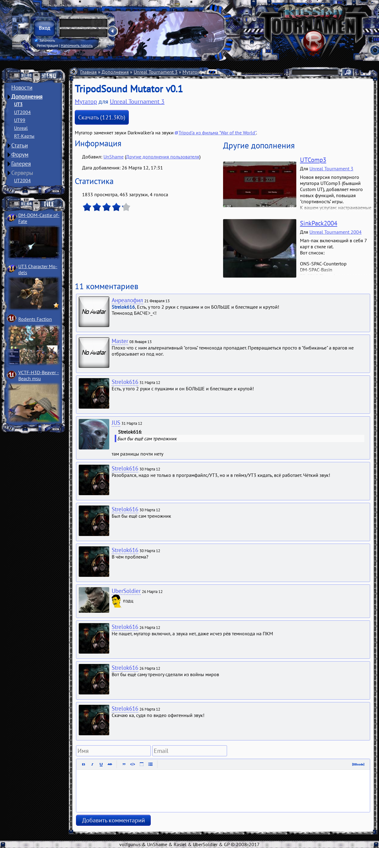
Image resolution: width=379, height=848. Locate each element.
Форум (19, 154)
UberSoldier (126, 590)
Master (120, 341)
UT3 (18, 104)
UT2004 (22, 112)
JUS (116, 422)
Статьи (19, 145)
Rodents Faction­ (35, 319)
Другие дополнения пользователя (162, 157)
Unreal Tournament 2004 (335, 232)
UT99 (19, 120)
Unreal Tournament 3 (156, 72)
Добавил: (92, 157)
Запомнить (45, 40)
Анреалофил (127, 300)
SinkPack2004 (318, 223)
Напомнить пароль (77, 45)
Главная (88, 72)
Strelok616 (125, 381)
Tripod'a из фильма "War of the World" (217, 133)
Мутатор (86, 101)
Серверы (22, 172)
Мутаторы (193, 72)
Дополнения (26, 96)
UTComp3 (313, 160)
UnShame (113, 157)
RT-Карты (24, 136)
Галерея (21, 163)
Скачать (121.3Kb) (101, 117)
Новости (21, 87)
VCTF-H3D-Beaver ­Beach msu (38, 375)
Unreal (21, 128)
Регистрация (47, 45)
